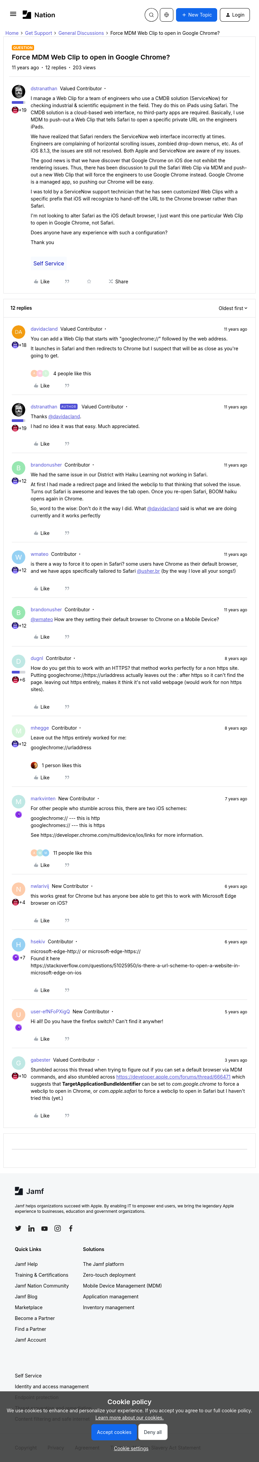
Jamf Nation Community (42, 1286)
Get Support (38, 33)
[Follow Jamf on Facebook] (70, 1228)
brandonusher (46, 465)
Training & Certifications (41, 1275)
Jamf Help (26, 1264)
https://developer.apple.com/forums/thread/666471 (173, 1077)
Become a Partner (35, 1318)
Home (12, 33)
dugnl (37, 658)
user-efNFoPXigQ (50, 1011)
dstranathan (44, 88)
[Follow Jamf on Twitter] (18, 1228)
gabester (40, 1060)
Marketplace (28, 1307)
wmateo (40, 554)
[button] (13, 16)
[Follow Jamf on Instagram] (57, 1228)
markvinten (43, 798)
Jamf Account (30, 1340)
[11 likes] (61, 852)
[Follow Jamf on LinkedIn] (31, 1228)
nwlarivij (40, 886)
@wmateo (42, 619)
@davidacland (64, 416)
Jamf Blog (26, 1296)
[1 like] (56, 765)
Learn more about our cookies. (129, 1417)
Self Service (48, 263)
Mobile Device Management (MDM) (122, 1286)
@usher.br (148, 571)
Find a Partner (30, 1329)
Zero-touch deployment (109, 1275)
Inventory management (108, 1307)
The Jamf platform (103, 1264)
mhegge (40, 728)
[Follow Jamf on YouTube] (44, 1228)
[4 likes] (61, 373)
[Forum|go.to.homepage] (39, 14)
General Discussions (81, 33)
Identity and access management (52, 1386)
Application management (110, 1296)
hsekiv (38, 941)
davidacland (44, 329)
